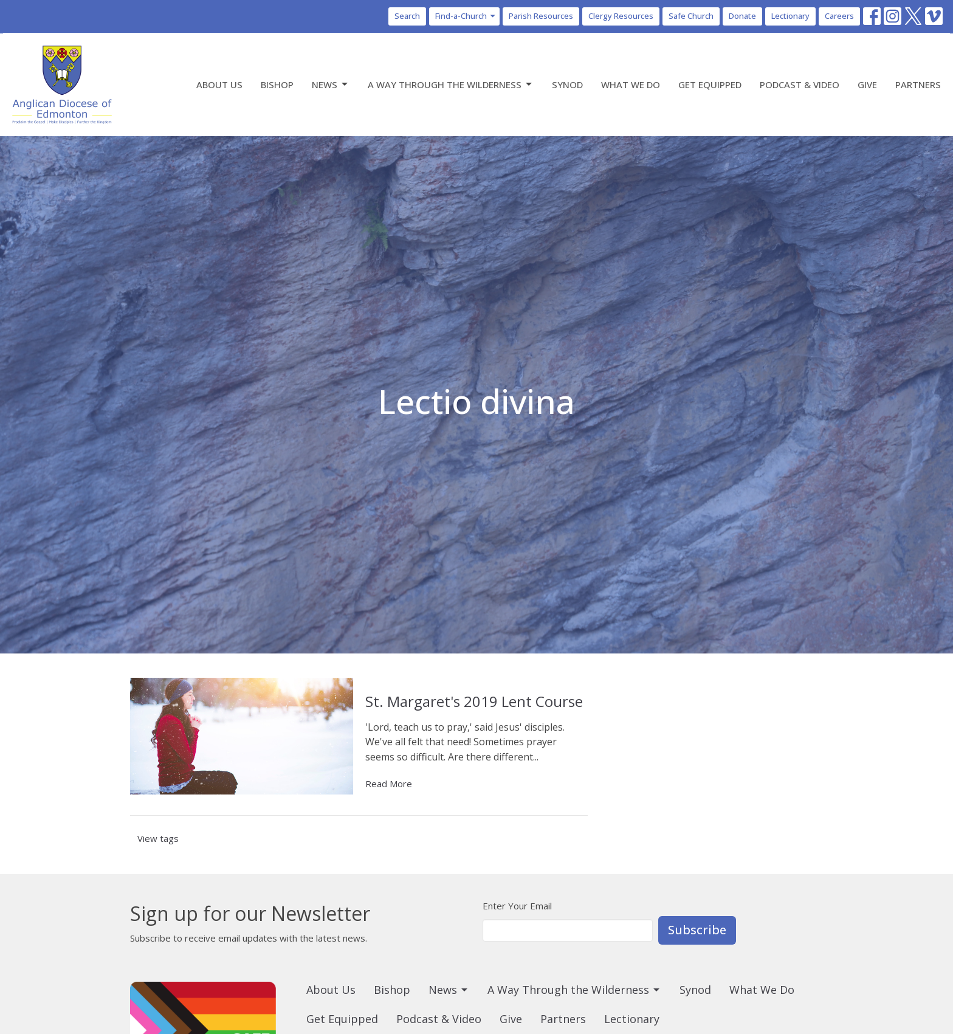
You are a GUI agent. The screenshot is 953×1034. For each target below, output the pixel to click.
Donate (742, 15)
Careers (839, 15)
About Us (219, 84)
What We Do (630, 84)
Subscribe (697, 930)
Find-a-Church (466, 15)
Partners (918, 84)
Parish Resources (541, 15)
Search (407, 15)
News (330, 84)
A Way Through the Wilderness (451, 84)
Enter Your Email (517, 906)
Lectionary (790, 15)
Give (867, 84)
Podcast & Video (799, 84)
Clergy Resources (620, 15)
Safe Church (691, 15)
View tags (158, 838)
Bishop (277, 84)
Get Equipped (709, 84)
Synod (567, 84)
